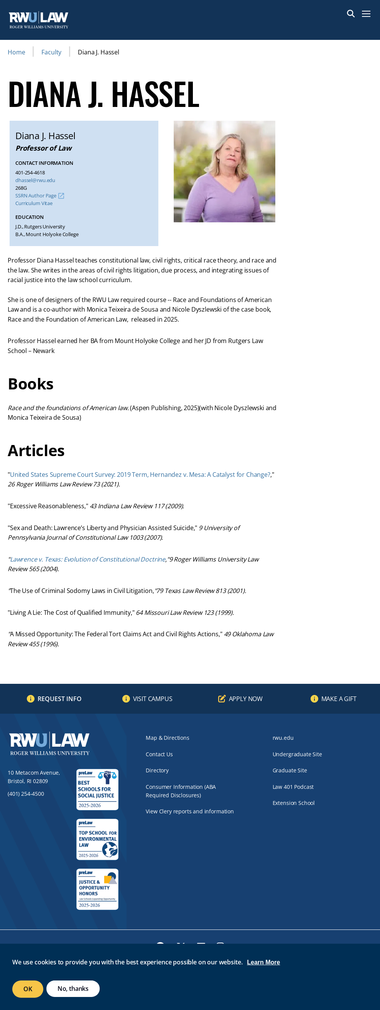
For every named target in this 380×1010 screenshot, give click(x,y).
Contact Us (159, 754)
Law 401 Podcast (293, 786)
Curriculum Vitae (34, 203)
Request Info (60, 699)
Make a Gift (339, 699)
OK (27, 989)
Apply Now (246, 699)
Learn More (263, 962)
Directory (157, 770)
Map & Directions (167, 737)
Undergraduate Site (297, 754)
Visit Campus (153, 699)
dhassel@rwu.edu (35, 180)
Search (351, 14)
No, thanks (73, 988)
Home (16, 52)
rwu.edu (283, 737)
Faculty (51, 52)
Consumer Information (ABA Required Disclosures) (181, 791)
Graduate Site (290, 770)
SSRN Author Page (35, 195)
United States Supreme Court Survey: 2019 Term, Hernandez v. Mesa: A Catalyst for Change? (140, 474)
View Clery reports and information (190, 811)
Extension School (294, 802)
